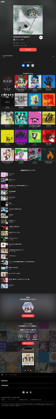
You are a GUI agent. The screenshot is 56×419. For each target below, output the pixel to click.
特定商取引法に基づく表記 (36, 399)
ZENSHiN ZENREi (48, 162)
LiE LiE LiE (48, 125)
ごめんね (7, 143)
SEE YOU (21, 125)
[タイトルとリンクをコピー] (32, 65)
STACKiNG (21, 162)
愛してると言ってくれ (21, 143)
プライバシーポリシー (12, 399)
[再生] (41, 37)
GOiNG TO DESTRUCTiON (7, 162)
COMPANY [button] (4, 385)
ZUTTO (7, 107)
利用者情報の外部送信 (23, 399)
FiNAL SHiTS (48, 143)
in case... (35, 162)
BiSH (22, 39)
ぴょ (35, 143)
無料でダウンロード (28, 343)
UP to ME (49, 107)
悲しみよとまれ (35, 107)
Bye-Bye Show (49, 89)
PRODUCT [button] (4, 381)
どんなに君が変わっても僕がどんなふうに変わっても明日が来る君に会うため (35, 126)
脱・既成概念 (21, 107)
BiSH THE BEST (7, 89)
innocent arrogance (13, 374)
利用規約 (3, 399)
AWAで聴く (28, 49)
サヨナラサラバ (7, 125)
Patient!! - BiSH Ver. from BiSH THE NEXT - (35, 89)
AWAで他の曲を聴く (28, 315)
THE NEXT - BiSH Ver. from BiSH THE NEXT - (21, 89)
